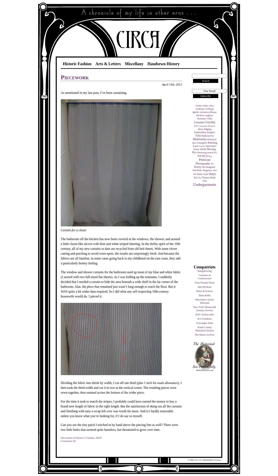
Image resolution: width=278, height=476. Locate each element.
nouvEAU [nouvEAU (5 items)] (212, 152)
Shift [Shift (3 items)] (215, 170)
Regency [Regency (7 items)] (207, 170)
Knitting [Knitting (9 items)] (212, 142)
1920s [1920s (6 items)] (198, 105)
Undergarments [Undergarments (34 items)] (204, 184)
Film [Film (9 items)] (198, 135)
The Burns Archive (205, 334)
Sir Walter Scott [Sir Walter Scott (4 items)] (200, 174)
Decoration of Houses (72, 437)
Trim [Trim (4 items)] (204, 181)
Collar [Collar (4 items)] (209, 118)
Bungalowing (204, 270)
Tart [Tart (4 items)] (195, 177)
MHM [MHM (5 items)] (203, 149)
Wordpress (217, 460)
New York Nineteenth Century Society (204, 308)
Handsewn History (163, 64)
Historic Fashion (77, 64)
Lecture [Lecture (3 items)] (202, 146)
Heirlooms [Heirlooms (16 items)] (200, 139)
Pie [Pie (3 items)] (212, 164)
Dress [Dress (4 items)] (200, 129)
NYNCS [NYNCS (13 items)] (202, 156)
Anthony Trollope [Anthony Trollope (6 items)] (204, 109)
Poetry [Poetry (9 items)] (198, 166)
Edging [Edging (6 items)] (207, 129)
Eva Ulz (198, 460)
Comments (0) (68, 441)
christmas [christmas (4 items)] (201, 118)
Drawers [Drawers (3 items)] (211, 126)
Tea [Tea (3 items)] (199, 178)
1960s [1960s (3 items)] (211, 106)
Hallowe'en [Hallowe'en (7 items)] (208, 135)
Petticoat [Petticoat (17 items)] (204, 160)
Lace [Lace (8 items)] (195, 146)
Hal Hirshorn (204, 286)
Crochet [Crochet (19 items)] (210, 122)
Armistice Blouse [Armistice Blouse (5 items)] (208, 112)
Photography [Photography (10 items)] (202, 163)
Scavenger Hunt (204, 322)
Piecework (75, 77)
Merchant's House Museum (204, 301)
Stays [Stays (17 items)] (212, 174)
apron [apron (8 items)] (196, 112)
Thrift (99, 437)
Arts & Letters (108, 64)
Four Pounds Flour (205, 282)
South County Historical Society (204, 329)
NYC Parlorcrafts (204, 314)
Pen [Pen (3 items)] (210, 156)
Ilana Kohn (204, 295)
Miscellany (134, 64)
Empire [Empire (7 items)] (211, 132)
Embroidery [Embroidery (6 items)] (200, 132)
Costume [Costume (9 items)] (199, 122)
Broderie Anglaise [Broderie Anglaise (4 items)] (204, 115)
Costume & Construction (204, 277)
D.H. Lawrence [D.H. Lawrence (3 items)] (200, 126)
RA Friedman (204, 318)
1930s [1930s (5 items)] (205, 105)
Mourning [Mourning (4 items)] (202, 152)
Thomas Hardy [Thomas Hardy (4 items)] (209, 177)
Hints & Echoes (204, 291)
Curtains (89, 437)
